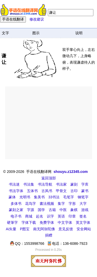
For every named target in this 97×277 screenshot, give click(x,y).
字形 (72, 203)
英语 (61, 216)
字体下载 (28, 222)
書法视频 (47, 203)
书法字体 (16, 191)
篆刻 (74, 184)
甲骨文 (61, 191)
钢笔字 (83, 197)
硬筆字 (12, 222)
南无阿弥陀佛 (44, 229)
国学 (41, 210)
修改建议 (36, 19)
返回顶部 (48, 178)
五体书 (32, 191)
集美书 (39, 197)
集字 (61, 203)
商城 (28, 216)
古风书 (46, 191)
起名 (39, 216)
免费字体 (47, 222)
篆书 (84, 191)
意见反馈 (65, 229)
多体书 (16, 203)
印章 (72, 216)
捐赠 (48, 235)
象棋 (74, 210)
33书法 (54, 197)
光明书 (24, 197)
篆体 (12, 197)
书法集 (28, 184)
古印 (74, 191)
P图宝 (24, 229)
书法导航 (45, 184)
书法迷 (14, 184)
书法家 (61, 184)
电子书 (16, 216)
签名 (83, 216)
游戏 (84, 210)
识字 (50, 216)
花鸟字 (30, 203)
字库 (84, 184)
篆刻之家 (16, 210)
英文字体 (83, 222)
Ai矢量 (11, 229)
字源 (30, 210)
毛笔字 (68, 197)
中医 (63, 210)
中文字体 (65, 222)
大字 (83, 203)
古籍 (52, 210)
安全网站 (84, 229)
